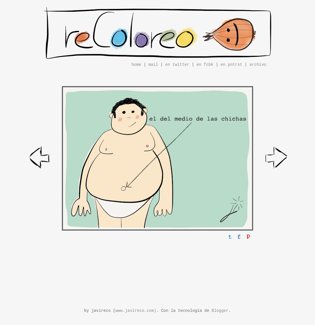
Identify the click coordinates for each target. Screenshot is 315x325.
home (136, 64)
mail (153, 64)
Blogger (220, 310)
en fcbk (204, 64)
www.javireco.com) (135, 310)
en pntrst (231, 64)
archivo (257, 64)
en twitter (177, 64)
